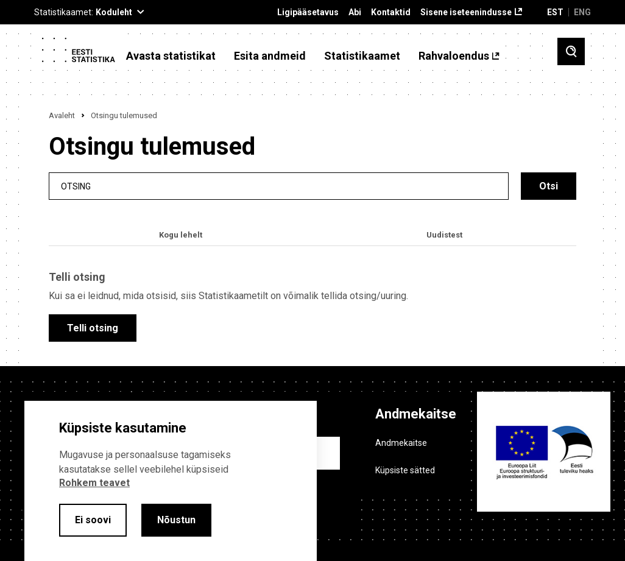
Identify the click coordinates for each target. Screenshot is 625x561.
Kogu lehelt (180, 234)
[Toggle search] (571, 51)
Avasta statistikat (171, 56)
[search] (279, 186)
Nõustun (176, 520)
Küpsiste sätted (405, 470)
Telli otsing (92, 328)
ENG (582, 12)
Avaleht (62, 115)
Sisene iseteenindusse (466, 12)
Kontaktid (391, 12)
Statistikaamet (362, 56)
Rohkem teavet (94, 483)
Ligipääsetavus (308, 12)
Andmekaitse (401, 443)
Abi (354, 12)
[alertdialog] (170, 481)
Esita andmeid (270, 56)
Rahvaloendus (453, 56)
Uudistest (444, 234)
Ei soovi (93, 520)
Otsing (76, 186)
